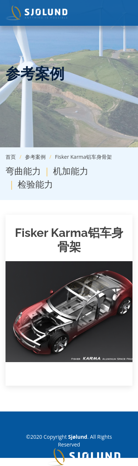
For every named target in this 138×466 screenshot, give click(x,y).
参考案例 (35, 156)
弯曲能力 (23, 171)
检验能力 (35, 184)
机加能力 (70, 171)
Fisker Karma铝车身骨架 (83, 156)
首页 (11, 156)
